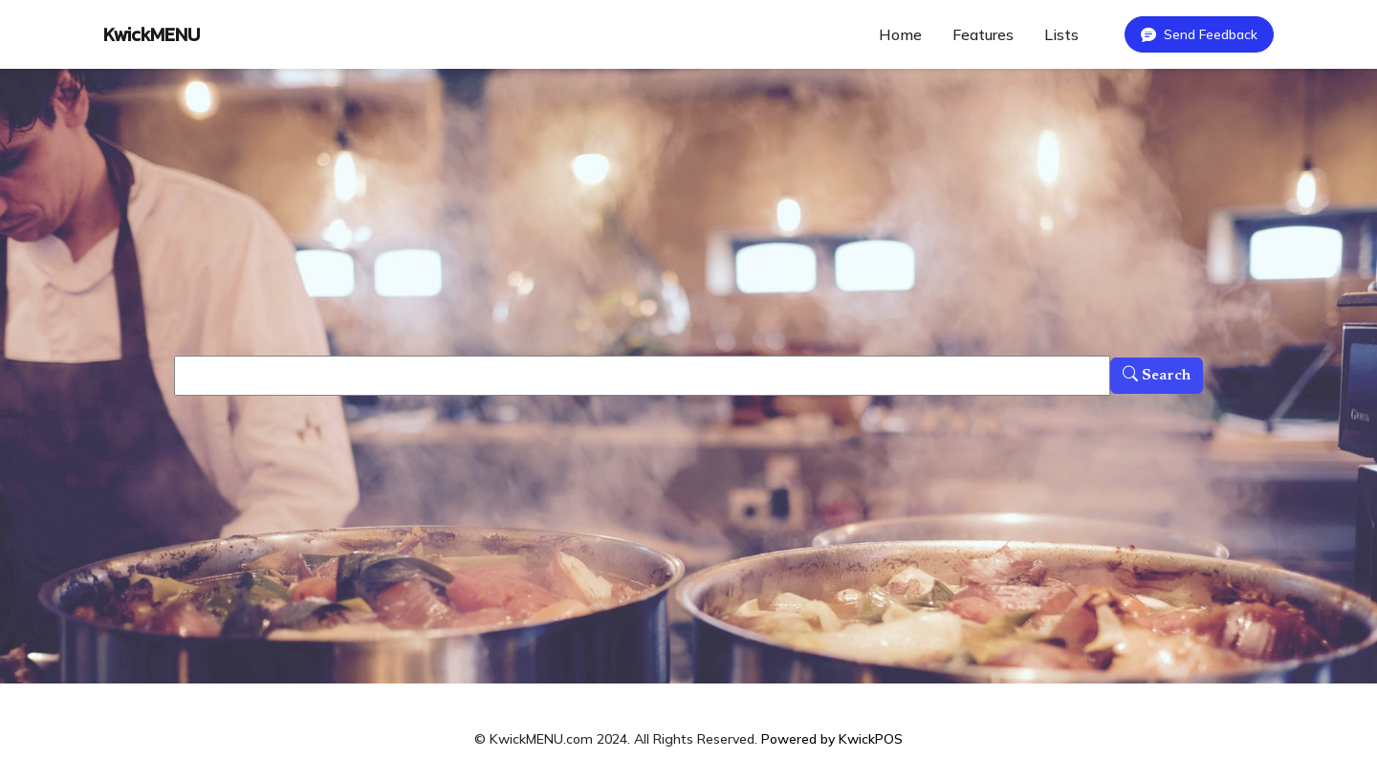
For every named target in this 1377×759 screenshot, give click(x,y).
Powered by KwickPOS (832, 739)
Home (900, 34)
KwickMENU (151, 34)
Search (1157, 375)
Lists (1061, 34)
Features (983, 34)
